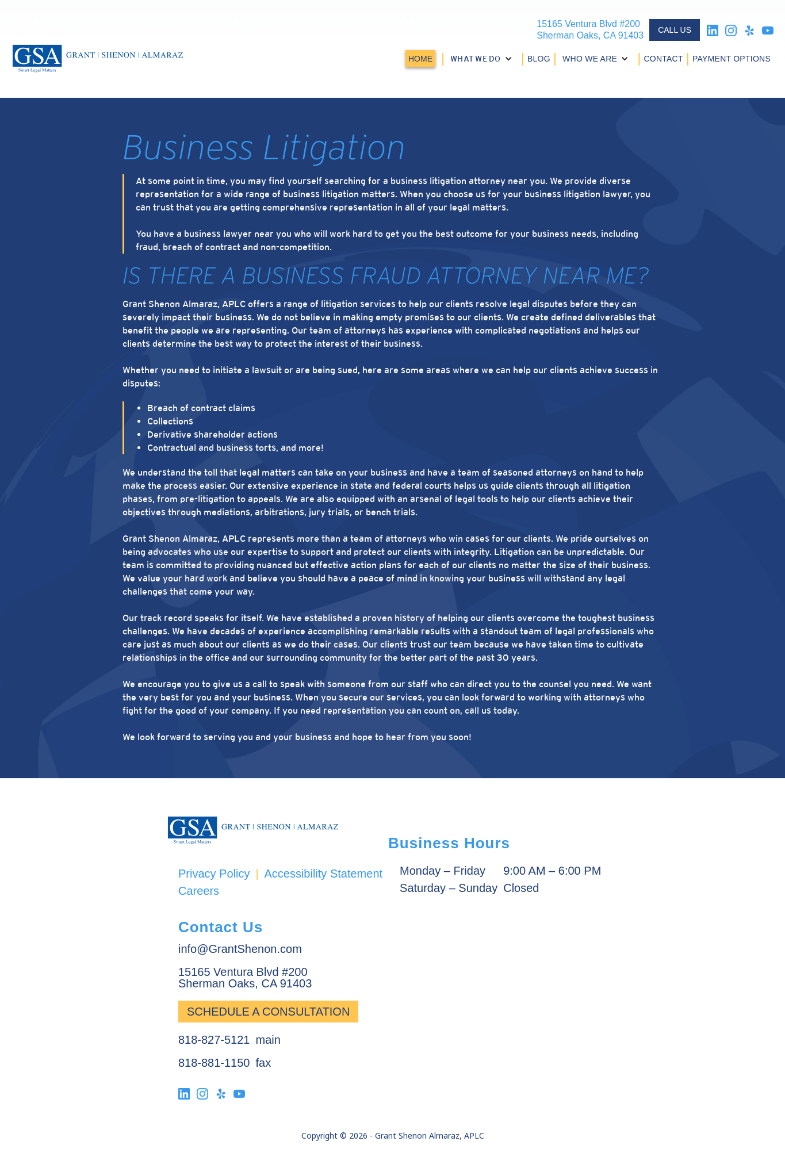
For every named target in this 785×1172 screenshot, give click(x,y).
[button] (482, 58)
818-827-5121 (214, 1039)
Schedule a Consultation (268, 1011)
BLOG (538, 58)
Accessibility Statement (323, 873)
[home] (98, 58)
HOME (420, 58)
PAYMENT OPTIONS (731, 58)
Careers (198, 890)
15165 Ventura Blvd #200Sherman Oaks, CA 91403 (590, 29)
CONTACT (663, 58)
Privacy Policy (214, 873)
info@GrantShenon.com (240, 949)
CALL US (674, 30)
